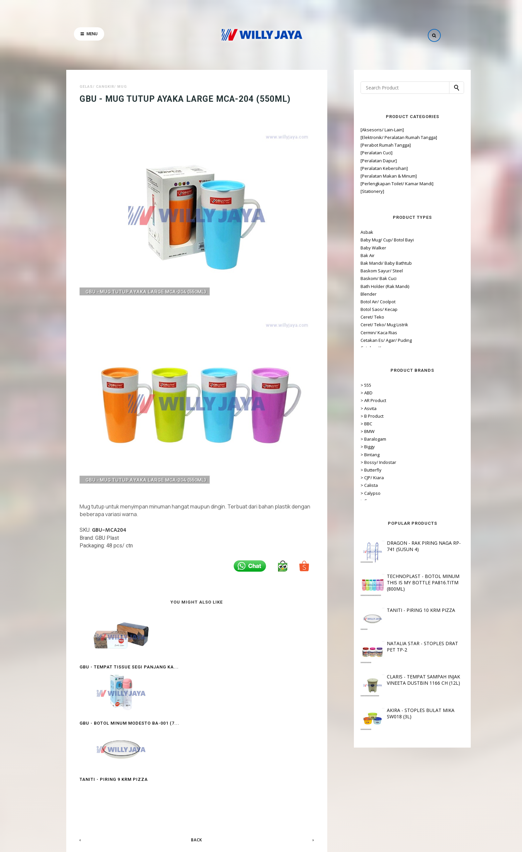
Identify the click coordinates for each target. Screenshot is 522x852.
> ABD (352, 393)
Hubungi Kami (291, 818)
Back (196, 732)
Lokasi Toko (261, 818)
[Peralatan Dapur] (364, 161)
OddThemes (315, 842)
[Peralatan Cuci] (362, 153)
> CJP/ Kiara (357, 478)
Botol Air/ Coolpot (363, 302)
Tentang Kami (231, 818)
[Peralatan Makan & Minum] (374, 176)
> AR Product (358, 400)
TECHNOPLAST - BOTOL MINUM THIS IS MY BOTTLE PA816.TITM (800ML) (408, 582)
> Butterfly (356, 470)
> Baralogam (358, 439)
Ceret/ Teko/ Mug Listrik (369, 325)
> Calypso (356, 493)
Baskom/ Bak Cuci (364, 278)
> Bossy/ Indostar (363, 462)
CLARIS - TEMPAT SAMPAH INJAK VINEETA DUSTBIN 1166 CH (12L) (408, 679)
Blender (354, 294)
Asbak (352, 232)
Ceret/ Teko (357, 317)
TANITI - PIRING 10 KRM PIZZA (406, 610)
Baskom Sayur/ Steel (367, 271)
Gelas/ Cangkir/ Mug (103, 86)
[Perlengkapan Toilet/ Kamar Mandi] (382, 184)
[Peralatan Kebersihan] (369, 168)
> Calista (354, 485)
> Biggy (353, 447)
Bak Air (353, 255)
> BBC (351, 424)
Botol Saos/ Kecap (364, 309)
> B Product (357, 416)
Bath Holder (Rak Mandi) (370, 286)
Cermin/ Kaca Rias (364, 333)
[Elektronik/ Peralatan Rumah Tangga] (384, 137)
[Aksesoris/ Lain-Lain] (367, 130)
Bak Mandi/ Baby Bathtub (371, 263)
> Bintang (355, 455)
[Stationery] (357, 191)
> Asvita (354, 408)
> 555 (351, 385)
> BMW (353, 431)
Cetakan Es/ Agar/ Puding (371, 340)
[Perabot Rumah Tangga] (371, 145)
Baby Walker (358, 248)
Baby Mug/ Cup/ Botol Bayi (372, 240)
